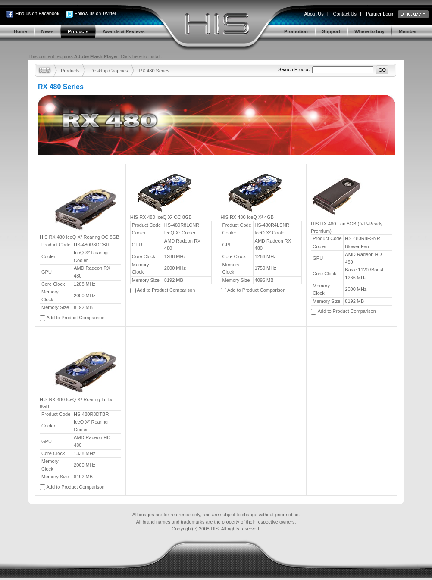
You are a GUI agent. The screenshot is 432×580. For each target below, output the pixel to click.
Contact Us (345, 13)
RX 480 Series (154, 70)
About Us (313, 13)
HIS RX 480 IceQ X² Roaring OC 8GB (79, 237)
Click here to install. (141, 56)
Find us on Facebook (37, 13)
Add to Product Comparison (75, 317)
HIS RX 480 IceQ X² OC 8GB (161, 217)
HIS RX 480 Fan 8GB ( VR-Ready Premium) (346, 227)
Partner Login (380, 13)
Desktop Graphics (109, 70)
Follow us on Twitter (95, 13)
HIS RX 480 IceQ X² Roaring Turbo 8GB (76, 403)
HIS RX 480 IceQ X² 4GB (247, 217)
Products (70, 70)
